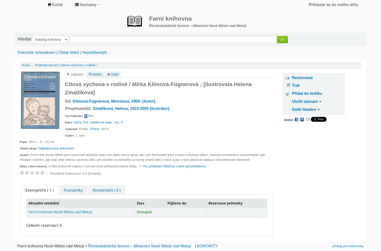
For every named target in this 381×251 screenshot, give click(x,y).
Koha (26, 65)
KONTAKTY (207, 246)
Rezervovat (302, 78)
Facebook (296, 119)
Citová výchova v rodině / (66, 65)
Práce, (95, 129)
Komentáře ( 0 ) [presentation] (107, 190)
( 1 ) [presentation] (39, 190)
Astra (77, 122)
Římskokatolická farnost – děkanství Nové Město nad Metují (139, 246)
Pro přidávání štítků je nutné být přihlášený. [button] (175, 166)
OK (282, 39)
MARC (97, 74)
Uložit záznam (306, 101)
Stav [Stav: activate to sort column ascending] (140, 203)
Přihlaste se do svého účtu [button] (333, 5)
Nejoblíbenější (94, 52)
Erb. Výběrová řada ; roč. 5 (102, 122)
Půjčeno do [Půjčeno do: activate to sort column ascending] (176, 203)
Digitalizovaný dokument (56, 148)
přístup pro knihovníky (348, 246)
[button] (55, 5)
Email (307, 119)
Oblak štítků (69, 52)
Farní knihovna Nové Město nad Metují (31, 5)
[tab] (39, 190)
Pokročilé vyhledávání (37, 52)
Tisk (296, 85)
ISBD (115, 74)
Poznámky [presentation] (73, 190)
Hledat (24, 39)
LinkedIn (302, 119)
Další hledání (306, 109)
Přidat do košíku (307, 93)
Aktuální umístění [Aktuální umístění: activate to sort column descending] (43, 203)
